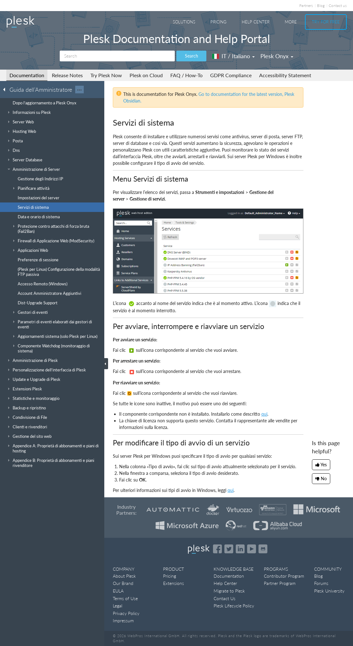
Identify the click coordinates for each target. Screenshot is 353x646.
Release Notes (67, 75)
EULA (118, 590)
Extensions (173, 583)
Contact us (338, 5)
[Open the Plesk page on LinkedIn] (240, 548)
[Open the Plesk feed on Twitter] (228, 548)
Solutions (184, 21)
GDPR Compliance (231, 75)
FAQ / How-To (186, 75)
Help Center (256, 21)
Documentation (26, 75)
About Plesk (124, 576)
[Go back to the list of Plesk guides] (6, 89)
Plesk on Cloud (146, 75)
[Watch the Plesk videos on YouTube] (251, 548)
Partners (306, 5)
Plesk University (329, 590)
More (291, 21)
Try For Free (326, 21)
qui (231, 490)
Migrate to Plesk (229, 590)
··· (79, 89)
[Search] (117, 56)
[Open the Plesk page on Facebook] (217, 548)
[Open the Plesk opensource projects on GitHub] (263, 548)
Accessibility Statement (285, 75)
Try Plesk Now (106, 75)
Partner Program (279, 583)
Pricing (218, 21)
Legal (117, 605)
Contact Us (224, 598)
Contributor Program (284, 576)
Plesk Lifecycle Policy (234, 605)
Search (191, 56)
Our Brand (123, 583)
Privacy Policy (126, 613)
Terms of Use (125, 598)
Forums (321, 583)
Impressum (123, 620)
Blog (321, 5)
